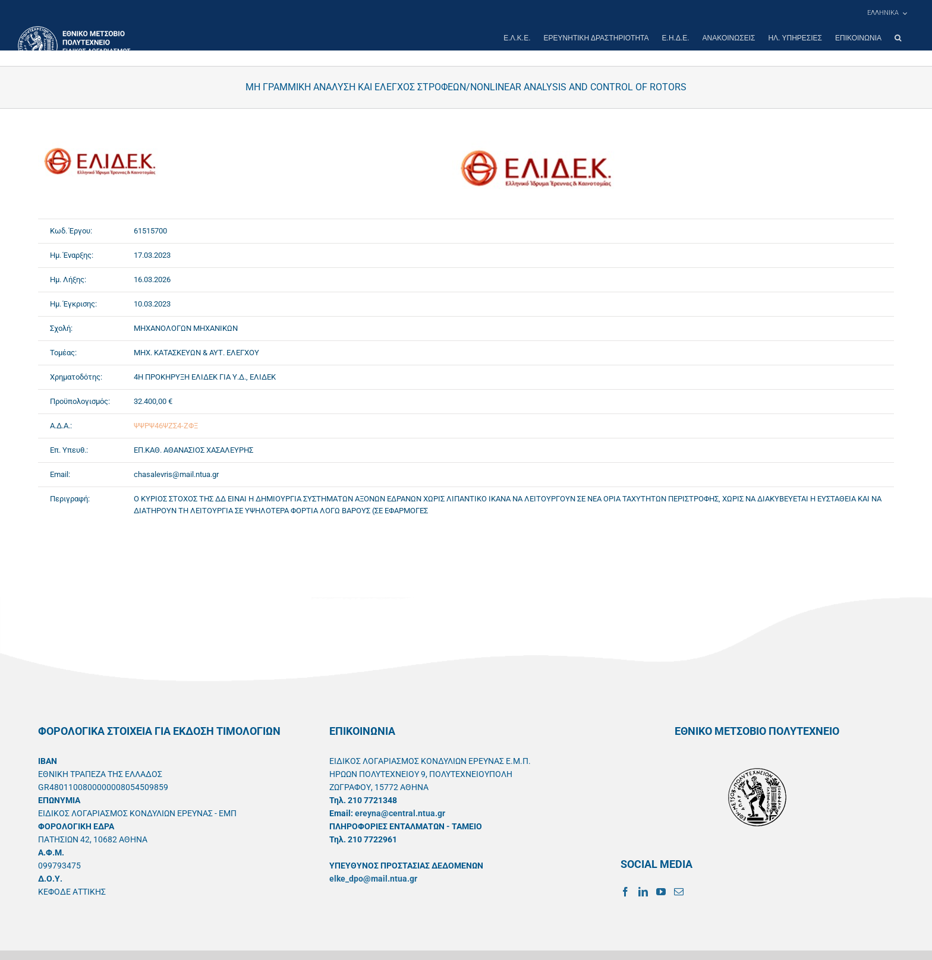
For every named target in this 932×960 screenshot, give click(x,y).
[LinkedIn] (643, 891)
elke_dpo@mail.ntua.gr (373, 878)
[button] (898, 38)
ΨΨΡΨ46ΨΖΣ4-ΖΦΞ (166, 425)
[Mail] (679, 891)
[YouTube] (661, 891)
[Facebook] (625, 891)
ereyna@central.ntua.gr (400, 813)
